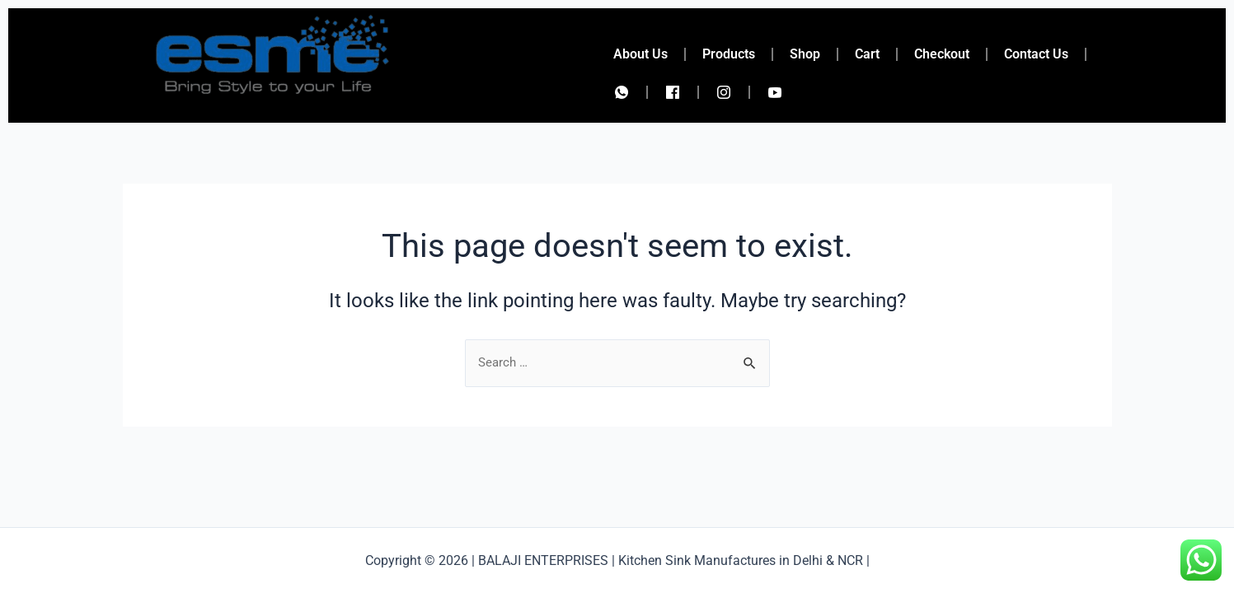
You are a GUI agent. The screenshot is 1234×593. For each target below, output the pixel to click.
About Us (640, 54)
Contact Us (1036, 54)
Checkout (941, 54)
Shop (805, 54)
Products (728, 54)
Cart (867, 54)
